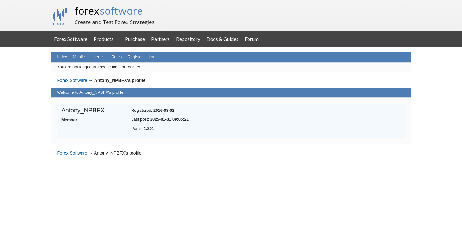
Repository (188, 39)
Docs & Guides (222, 39)
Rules (116, 56)
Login (154, 56)
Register (135, 56)
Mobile (79, 56)
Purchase (135, 39)
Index (62, 56)
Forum (252, 39)
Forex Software (70, 39)
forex (109, 10)
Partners (160, 39)
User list (98, 56)
